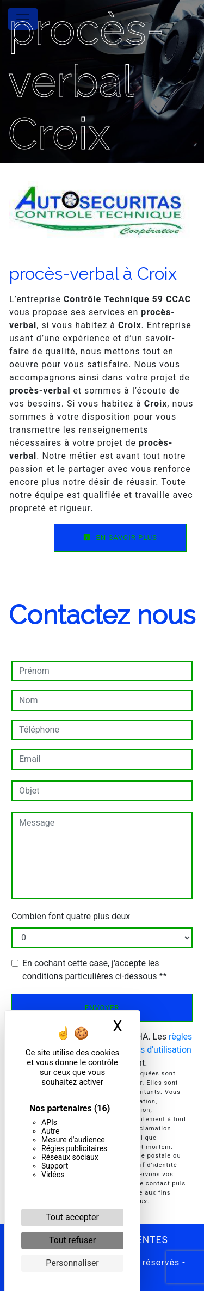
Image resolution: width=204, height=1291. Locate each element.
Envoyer (102, 1008)
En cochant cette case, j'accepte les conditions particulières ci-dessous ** (94, 969)
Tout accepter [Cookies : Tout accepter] (72, 1217)
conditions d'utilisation (147, 1049)
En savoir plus (120, 537)
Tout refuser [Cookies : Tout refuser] (72, 1240)
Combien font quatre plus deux (70, 916)
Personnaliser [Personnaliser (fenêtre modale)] (72, 1263)
